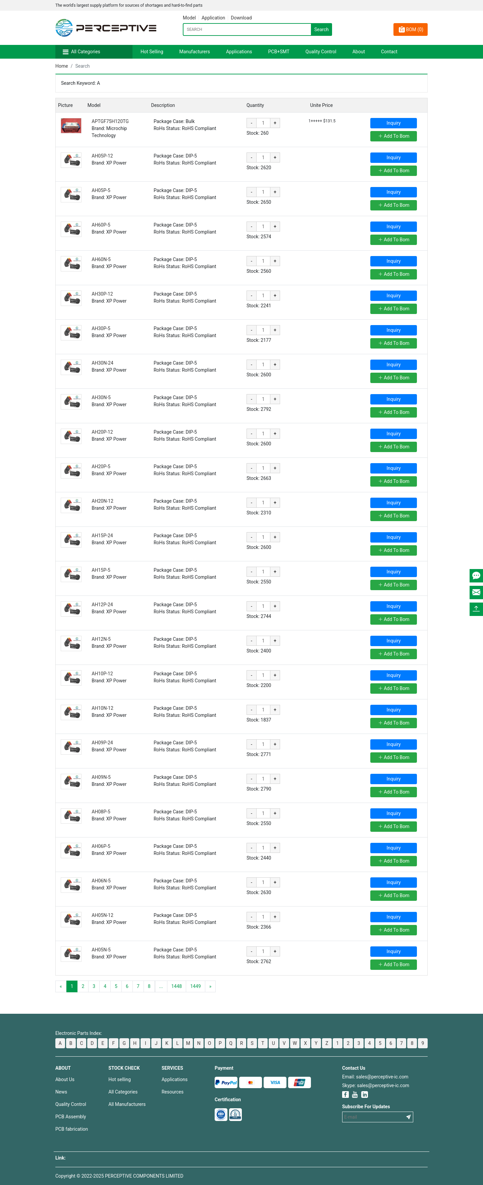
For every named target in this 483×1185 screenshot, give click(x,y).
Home (61, 66)
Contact (389, 51)
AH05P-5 (101, 190)
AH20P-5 (101, 466)
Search (321, 29)
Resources (173, 1092)
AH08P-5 (101, 811)
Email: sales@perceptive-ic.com (375, 1076)
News (61, 1092)
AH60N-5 (101, 259)
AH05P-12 (102, 156)
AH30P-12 (102, 294)
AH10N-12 (102, 708)
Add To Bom (394, 136)
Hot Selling (152, 51)
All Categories (85, 51)
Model (189, 17)
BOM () (410, 29)
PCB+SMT (278, 51)
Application (213, 17)
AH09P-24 (102, 742)
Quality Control (321, 51)
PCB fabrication (71, 1129)
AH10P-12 (102, 673)
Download (241, 17)
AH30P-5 (101, 328)
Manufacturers (194, 51)
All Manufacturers (127, 1104)
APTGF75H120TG (110, 121)
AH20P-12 (102, 432)
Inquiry (394, 123)
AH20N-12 (102, 501)
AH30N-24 (102, 363)
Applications (239, 51)
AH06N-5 (101, 880)
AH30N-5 (101, 397)
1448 (176, 986)
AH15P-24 (102, 535)
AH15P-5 (101, 570)
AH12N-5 (101, 639)
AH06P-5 (101, 846)
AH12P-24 (102, 604)
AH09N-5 (101, 777)
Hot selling (119, 1079)
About (359, 51)
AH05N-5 (101, 949)
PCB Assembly (70, 1116)
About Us (64, 1079)
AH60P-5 (101, 225)
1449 (195, 986)
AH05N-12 (102, 915)
